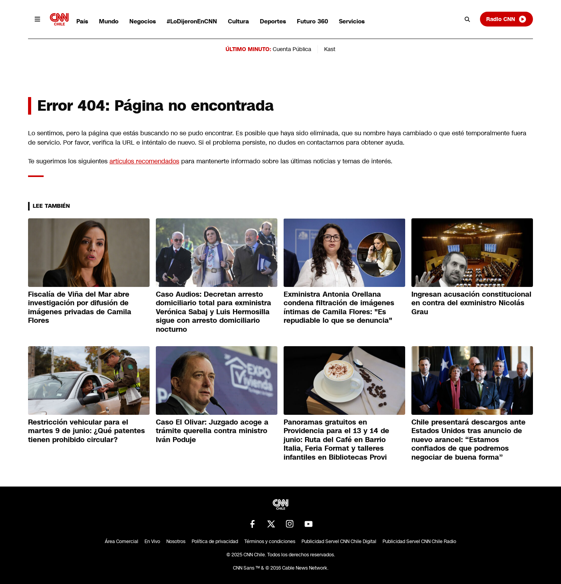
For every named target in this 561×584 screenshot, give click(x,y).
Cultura (238, 21)
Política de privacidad (215, 541)
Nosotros (175, 541)
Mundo (108, 21)
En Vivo (152, 541)
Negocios (142, 21)
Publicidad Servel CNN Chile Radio (419, 541)
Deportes (273, 21)
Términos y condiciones (269, 541)
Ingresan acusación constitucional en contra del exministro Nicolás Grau (471, 303)
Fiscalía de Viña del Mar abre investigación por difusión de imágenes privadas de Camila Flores (79, 307)
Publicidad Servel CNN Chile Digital (339, 541)
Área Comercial (121, 541)
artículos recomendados (144, 161)
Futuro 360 (312, 21)
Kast (329, 49)
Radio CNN (506, 19)
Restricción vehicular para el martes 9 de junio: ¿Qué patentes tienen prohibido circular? (86, 431)
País (82, 21)
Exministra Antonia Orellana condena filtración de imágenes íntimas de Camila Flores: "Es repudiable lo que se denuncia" (339, 307)
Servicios (352, 21)
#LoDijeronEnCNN (192, 21)
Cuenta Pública (292, 49)
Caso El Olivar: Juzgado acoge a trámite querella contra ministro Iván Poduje (212, 431)
